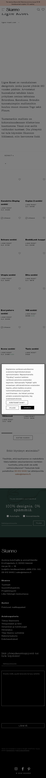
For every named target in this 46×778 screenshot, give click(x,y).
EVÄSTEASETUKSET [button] (17, 402)
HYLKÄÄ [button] (12, 408)
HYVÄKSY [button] (27, 408)
